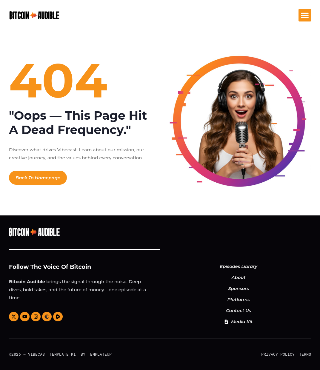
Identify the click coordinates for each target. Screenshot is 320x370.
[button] (305, 15)
